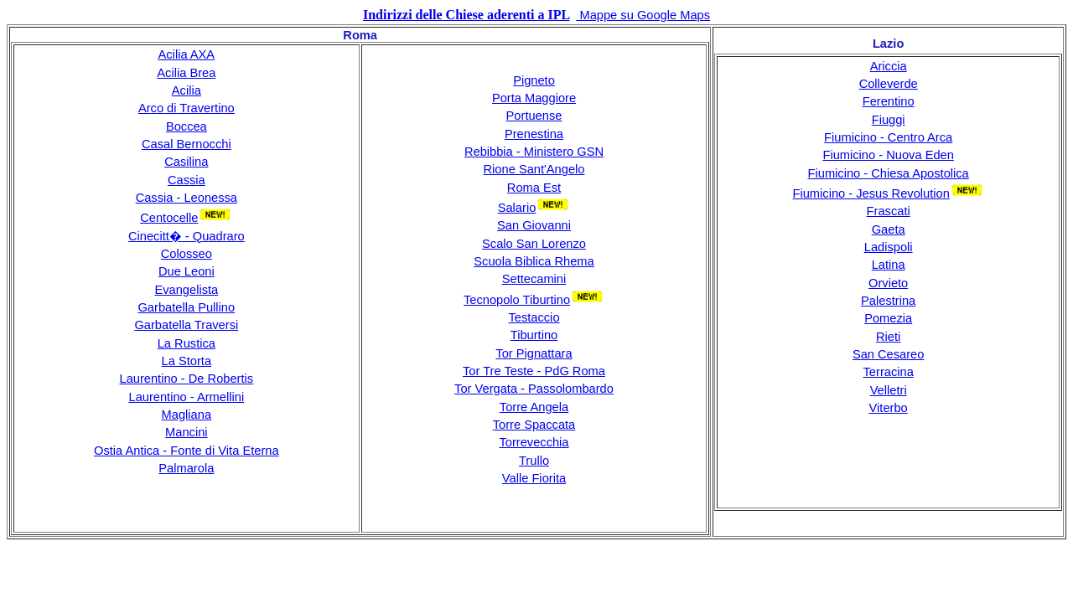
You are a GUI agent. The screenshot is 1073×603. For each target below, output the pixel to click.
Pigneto (534, 80)
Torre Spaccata (534, 424)
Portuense (534, 115)
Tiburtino (534, 335)
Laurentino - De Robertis (186, 378)
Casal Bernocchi (186, 144)
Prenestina (534, 134)
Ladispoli (888, 247)
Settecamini (534, 279)
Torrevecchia (533, 442)
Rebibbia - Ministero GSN (534, 151)
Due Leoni (186, 271)
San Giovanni (534, 225)
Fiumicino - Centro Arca (888, 137)
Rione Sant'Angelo (534, 169)
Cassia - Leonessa (186, 197)
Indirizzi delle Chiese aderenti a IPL (466, 15)
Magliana (186, 414)
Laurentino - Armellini (186, 397)
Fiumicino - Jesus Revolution (870, 193)
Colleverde (888, 83)
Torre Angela (534, 407)
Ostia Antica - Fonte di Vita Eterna (186, 450)
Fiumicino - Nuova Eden (887, 155)
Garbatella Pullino (186, 307)
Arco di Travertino (186, 108)
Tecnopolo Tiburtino (517, 300)
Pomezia (888, 318)
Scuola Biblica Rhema (534, 261)
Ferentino (889, 101)
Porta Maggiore (534, 98)
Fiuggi (888, 119)
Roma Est (534, 187)
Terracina (888, 372)
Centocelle (169, 217)
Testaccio (533, 317)
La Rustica (186, 343)
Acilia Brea (186, 73)
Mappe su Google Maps (643, 15)
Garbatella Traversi (186, 325)
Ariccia (888, 66)
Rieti (888, 336)
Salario (517, 207)
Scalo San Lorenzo (534, 243)
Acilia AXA (186, 54)
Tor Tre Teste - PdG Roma (534, 371)
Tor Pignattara (533, 353)
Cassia (186, 180)
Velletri (888, 390)
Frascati (888, 211)
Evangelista (186, 289)
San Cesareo (889, 354)
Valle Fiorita (534, 478)
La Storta (186, 361)
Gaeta (888, 229)
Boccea (186, 126)
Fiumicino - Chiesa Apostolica (888, 173)
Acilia (186, 90)
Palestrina (888, 300)
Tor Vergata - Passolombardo (534, 388)
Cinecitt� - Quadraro (186, 236)
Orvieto (888, 283)
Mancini (186, 432)
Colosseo (186, 253)
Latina (888, 264)
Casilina (186, 161)
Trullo (534, 460)
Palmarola (186, 468)
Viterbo (888, 408)
